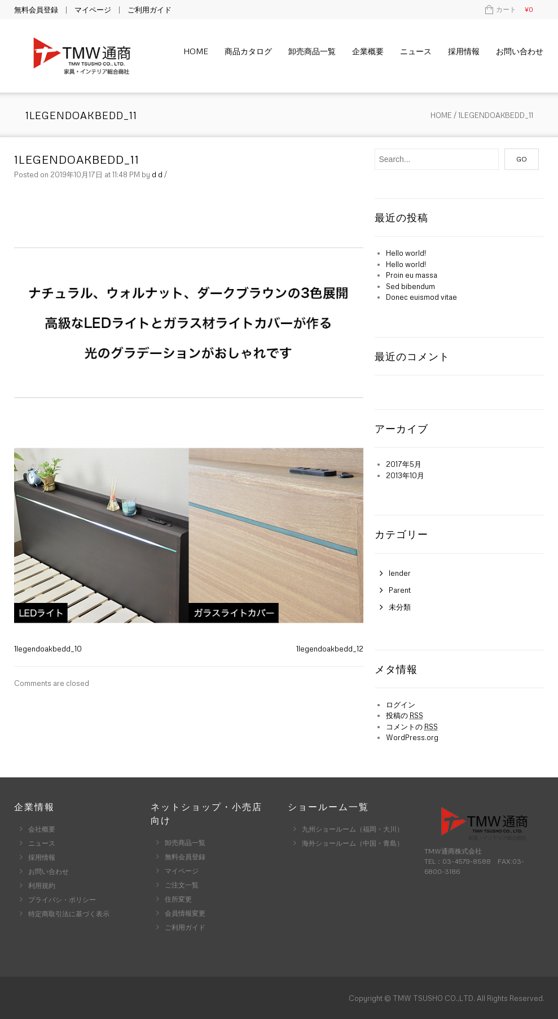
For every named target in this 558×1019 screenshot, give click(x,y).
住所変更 (178, 899)
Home (195, 51)
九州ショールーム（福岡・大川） (352, 829)
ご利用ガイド (150, 9)
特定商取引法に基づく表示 (68, 913)
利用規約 (41, 885)
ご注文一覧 (182, 885)
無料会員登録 (36, 9)
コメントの (412, 726)
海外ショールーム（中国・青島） (352, 843)
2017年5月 (403, 464)
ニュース (416, 51)
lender (400, 573)
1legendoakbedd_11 (76, 159)
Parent (400, 589)
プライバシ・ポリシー (62, 899)
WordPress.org (412, 737)
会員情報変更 (185, 913)
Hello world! (406, 252)
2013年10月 (405, 475)
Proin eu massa (411, 274)
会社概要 (41, 829)
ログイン (400, 704)
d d (157, 174)
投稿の (404, 715)
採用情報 (464, 51)
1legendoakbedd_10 (48, 648)
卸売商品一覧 (312, 51)
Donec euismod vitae (421, 296)
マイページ (92, 9)
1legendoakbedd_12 (329, 648)
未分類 (400, 606)
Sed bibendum (410, 286)
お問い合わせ (519, 51)
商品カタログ (248, 51)
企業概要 (368, 51)
